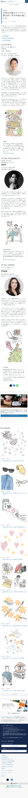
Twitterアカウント (8, 780)
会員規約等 (4, 755)
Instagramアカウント (16, 780)
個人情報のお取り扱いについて (7, 759)
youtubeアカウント (20, 780)
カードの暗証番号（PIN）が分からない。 (11, 731)
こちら (18, 713)
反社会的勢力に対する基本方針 (7, 762)
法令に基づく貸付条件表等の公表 (8, 764)
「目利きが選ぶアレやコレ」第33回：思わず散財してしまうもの (14, 592)
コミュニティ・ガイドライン (7, 772)
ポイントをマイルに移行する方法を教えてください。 (13, 737)
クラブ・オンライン (14, 751)
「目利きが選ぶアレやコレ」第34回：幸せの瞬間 (11, 559)
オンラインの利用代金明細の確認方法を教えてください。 (14, 729)
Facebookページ (12, 780)
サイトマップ (4, 774)
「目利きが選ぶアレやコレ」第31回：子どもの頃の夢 (12, 658)
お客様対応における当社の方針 (7, 766)
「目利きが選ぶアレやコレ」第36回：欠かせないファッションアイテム (14, 493)
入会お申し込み (14, 745)
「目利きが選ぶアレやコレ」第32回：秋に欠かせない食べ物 (14, 625)
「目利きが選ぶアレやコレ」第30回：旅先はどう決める (13, 690)
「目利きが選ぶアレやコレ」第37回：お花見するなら (12, 460)
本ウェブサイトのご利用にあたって (8, 770)
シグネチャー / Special (13, 4)
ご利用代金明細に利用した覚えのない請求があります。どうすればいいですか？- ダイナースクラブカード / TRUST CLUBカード (15, 734)
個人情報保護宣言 (5, 757)
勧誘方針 (3, 768)
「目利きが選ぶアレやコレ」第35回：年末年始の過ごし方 (13, 527)
